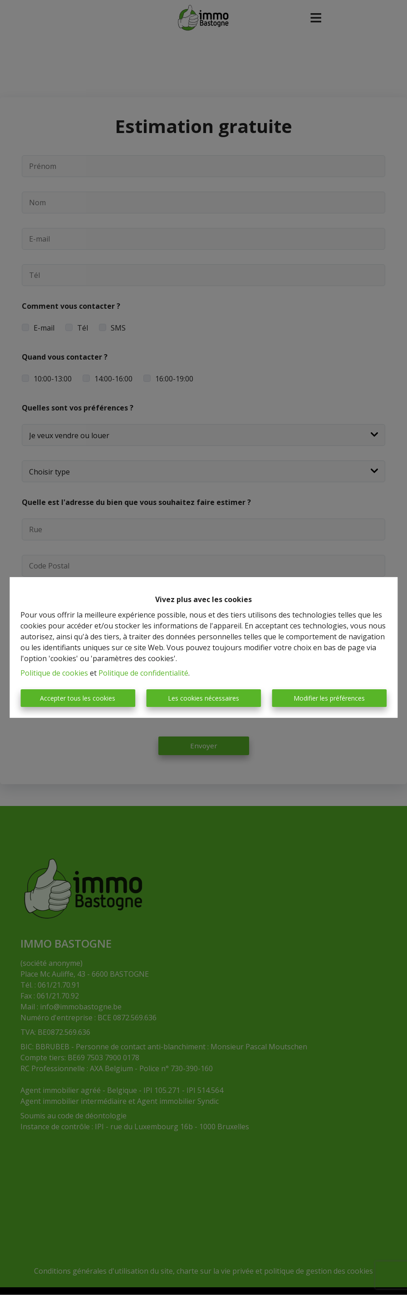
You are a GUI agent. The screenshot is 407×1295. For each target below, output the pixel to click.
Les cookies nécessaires (203, 698)
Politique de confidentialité (143, 673)
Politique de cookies (54, 673)
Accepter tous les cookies (77, 698)
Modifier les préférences (329, 698)
